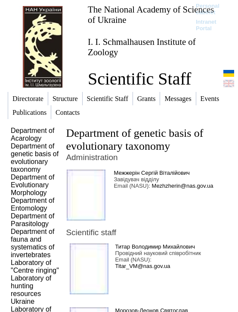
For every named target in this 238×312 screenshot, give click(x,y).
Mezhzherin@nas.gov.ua (182, 186)
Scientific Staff (139, 78)
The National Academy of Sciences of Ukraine (151, 14)
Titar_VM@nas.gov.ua (142, 266)
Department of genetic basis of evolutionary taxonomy (134, 139)
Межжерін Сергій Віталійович (151, 173)
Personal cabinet (207, 9)
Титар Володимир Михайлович (155, 246)
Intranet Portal (206, 25)
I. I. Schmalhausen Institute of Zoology (142, 47)
